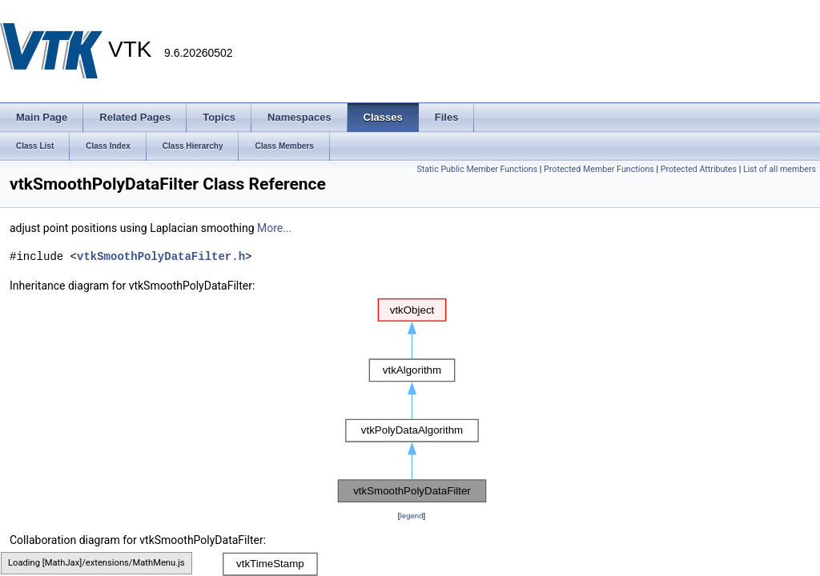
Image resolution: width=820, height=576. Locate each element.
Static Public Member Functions (476, 169)
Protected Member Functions (599, 169)
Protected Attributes (699, 169)
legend (411, 515)
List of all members (779, 169)
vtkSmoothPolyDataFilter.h (161, 256)
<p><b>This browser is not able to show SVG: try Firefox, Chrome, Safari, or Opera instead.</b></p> (412, 400)
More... (274, 228)
